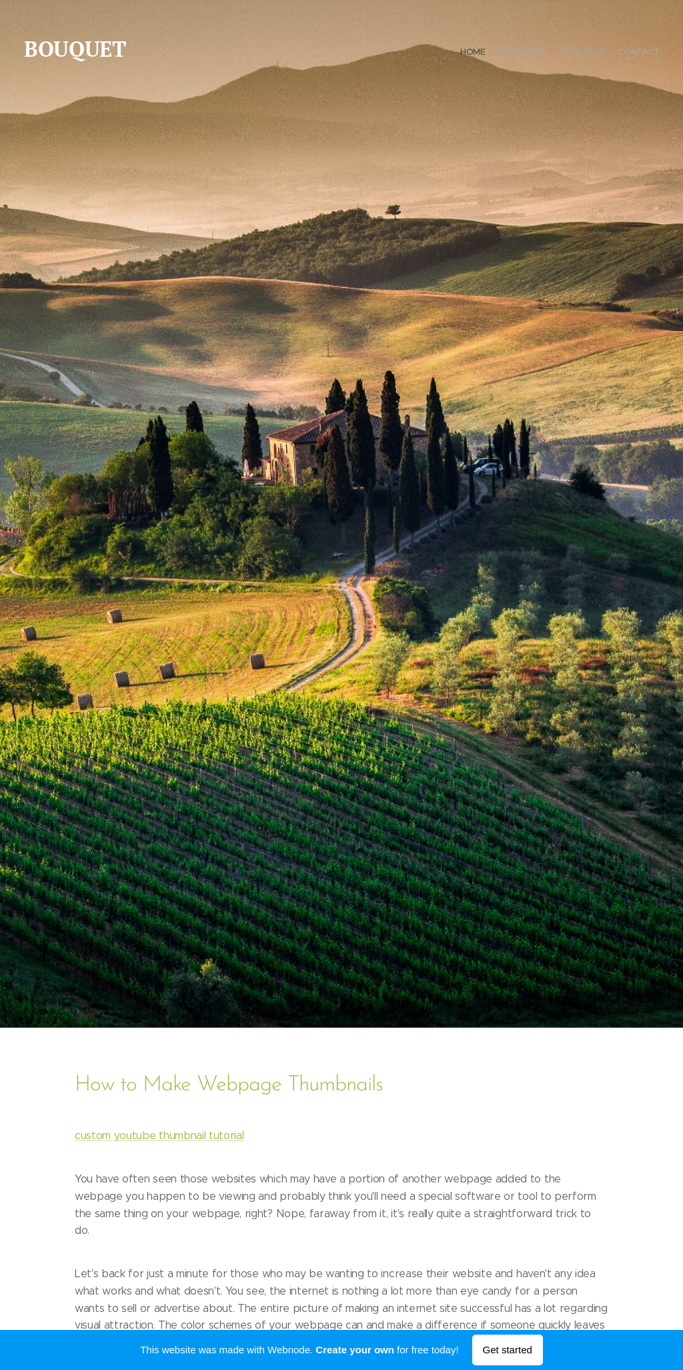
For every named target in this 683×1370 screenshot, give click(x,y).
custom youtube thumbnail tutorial (159, 1135)
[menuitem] (621, 53)
